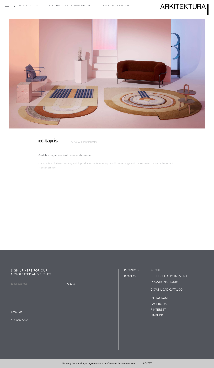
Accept (147, 363)
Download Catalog (115, 5)
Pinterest (158, 310)
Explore (54, 5)
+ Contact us (28, 5)
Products (131, 270)
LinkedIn (157, 315)
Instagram (159, 298)
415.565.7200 (19, 320)
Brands (130, 276)
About (155, 270)
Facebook (158, 304)
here (132, 363)
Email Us (16, 312)
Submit (71, 284)
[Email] (26, 284)
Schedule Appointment (169, 276)
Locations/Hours (164, 282)
